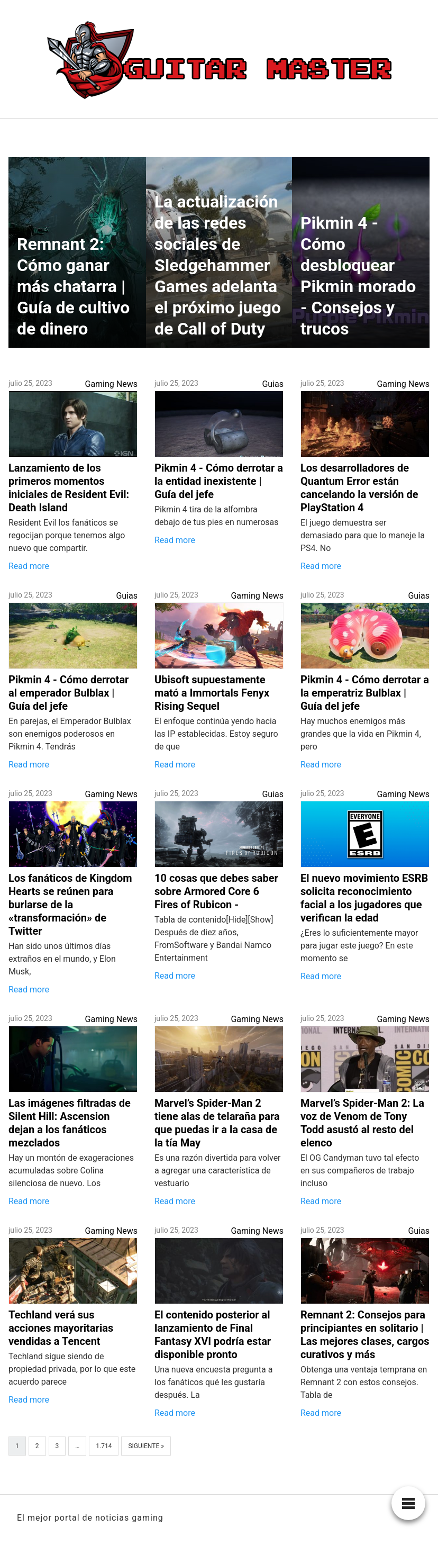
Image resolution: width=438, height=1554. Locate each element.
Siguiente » (145, 1446)
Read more (28, 566)
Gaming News (111, 384)
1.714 (104, 1446)
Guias (273, 384)
